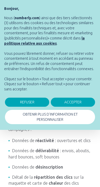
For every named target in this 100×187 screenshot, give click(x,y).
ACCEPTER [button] (73, 102)
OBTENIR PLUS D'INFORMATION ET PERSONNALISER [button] (50, 117)
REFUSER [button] (27, 102)
